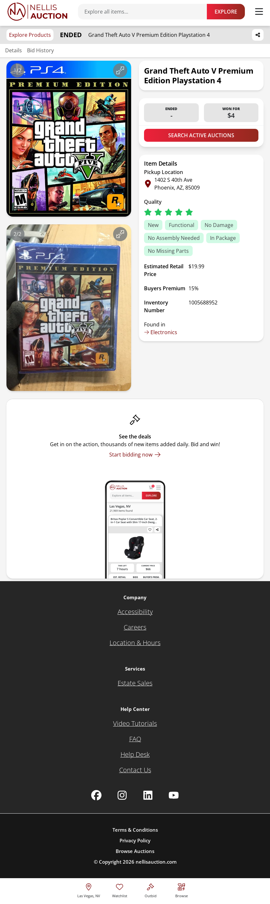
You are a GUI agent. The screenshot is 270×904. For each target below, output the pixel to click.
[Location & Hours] (135, 642)
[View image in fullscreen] (120, 70)
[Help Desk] (135, 754)
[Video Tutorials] (135, 723)
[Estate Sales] (135, 683)
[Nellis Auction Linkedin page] (148, 795)
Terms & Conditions (135, 830)
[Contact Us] (135, 770)
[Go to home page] (37, 12)
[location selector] (88, 890)
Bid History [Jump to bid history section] (40, 50)
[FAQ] (135, 739)
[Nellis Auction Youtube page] (174, 795)
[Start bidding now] (135, 454)
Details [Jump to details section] (13, 50)
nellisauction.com (156, 861)
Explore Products (30, 34)
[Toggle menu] (259, 11)
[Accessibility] (135, 611)
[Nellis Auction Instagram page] (122, 795)
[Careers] (135, 627)
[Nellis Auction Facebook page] (96, 795)
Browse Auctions (135, 851)
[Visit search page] (181, 890)
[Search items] (145, 11)
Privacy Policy (135, 840)
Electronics (160, 332)
